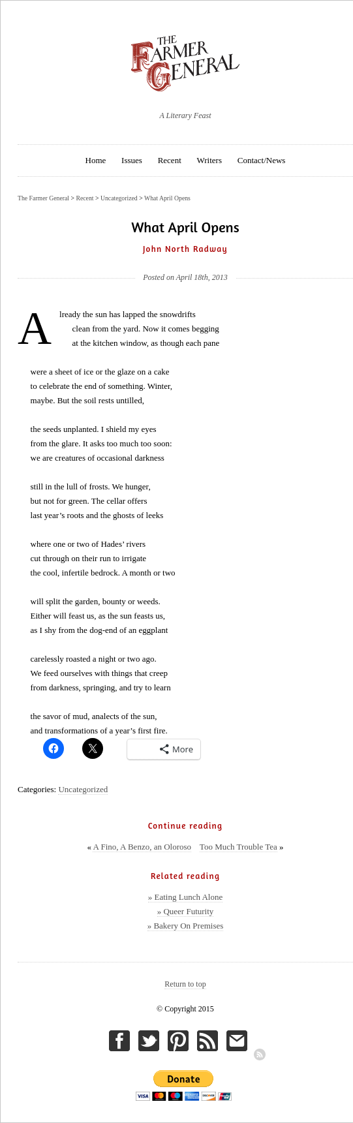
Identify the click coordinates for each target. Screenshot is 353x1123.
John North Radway (185, 248)
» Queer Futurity (185, 911)
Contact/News (262, 160)
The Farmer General (43, 198)
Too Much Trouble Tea (238, 847)
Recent (169, 160)
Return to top (185, 984)
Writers (209, 160)
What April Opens (167, 198)
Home (95, 160)
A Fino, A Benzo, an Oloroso (142, 847)
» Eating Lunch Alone (185, 897)
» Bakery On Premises (185, 926)
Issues (131, 160)
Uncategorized (83, 789)
